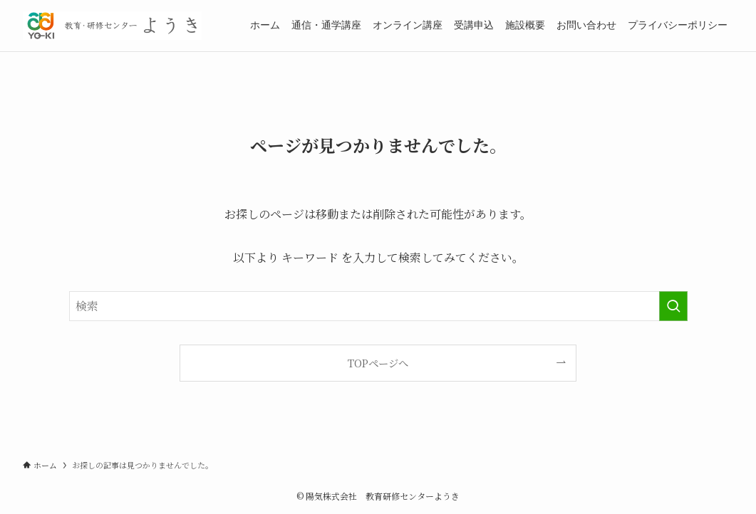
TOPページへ (378, 362)
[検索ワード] (378, 306)
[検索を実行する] (673, 306)
